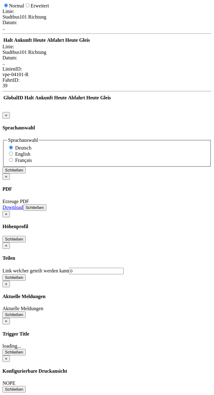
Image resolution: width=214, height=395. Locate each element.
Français (23, 160)
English (22, 154)
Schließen (14, 170)
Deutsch (23, 147)
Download (12, 207)
